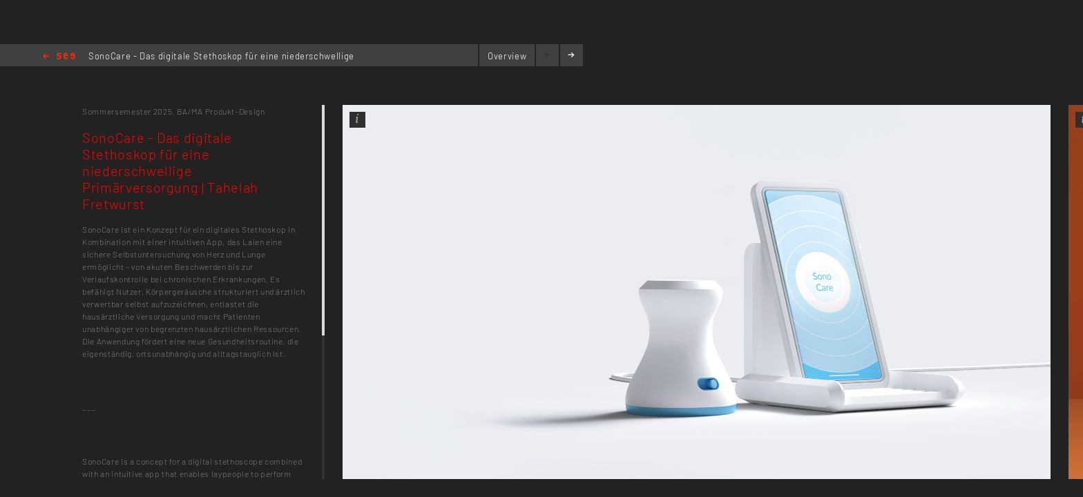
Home (59, 57)
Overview (507, 55)
